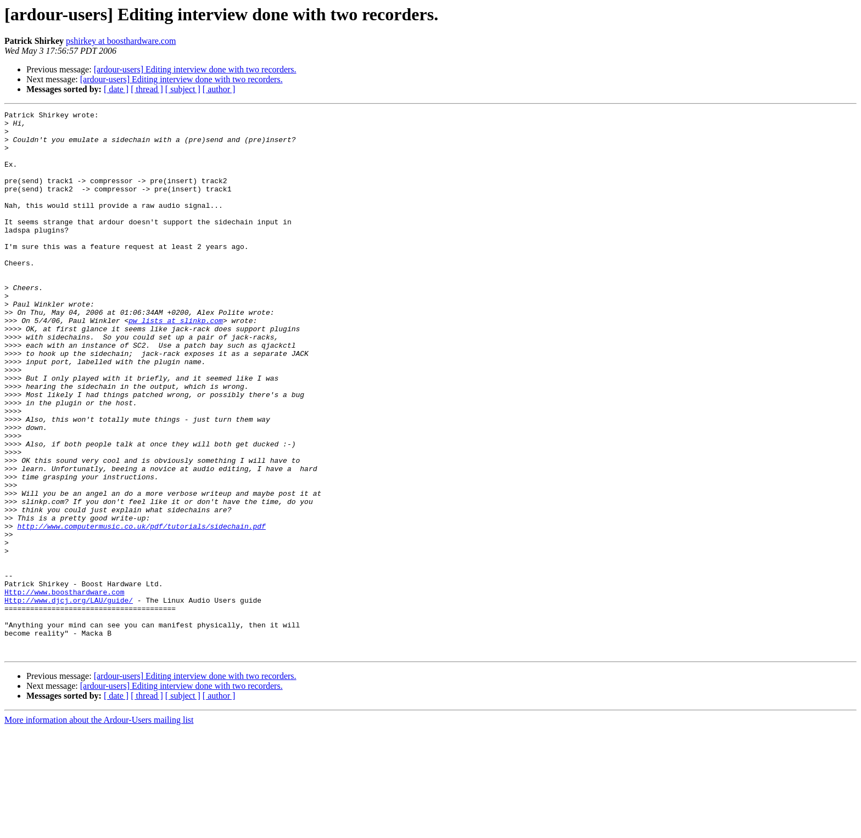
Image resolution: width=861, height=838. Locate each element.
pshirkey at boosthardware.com (121, 41)
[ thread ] (147, 89)
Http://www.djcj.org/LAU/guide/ (68, 699)
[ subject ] (182, 89)
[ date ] (116, 89)
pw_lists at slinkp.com (175, 363)
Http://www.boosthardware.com (64, 689)
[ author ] (219, 89)
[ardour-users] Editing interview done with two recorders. (195, 69)
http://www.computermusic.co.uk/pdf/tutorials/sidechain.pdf (141, 610)
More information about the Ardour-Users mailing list (99, 828)
